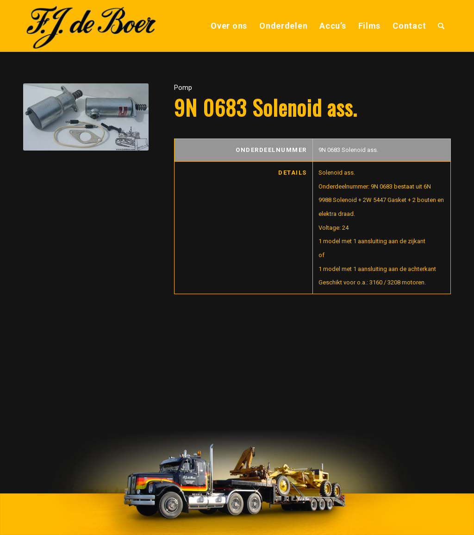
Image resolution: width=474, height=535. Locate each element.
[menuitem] (229, 25)
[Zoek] (441, 25)
